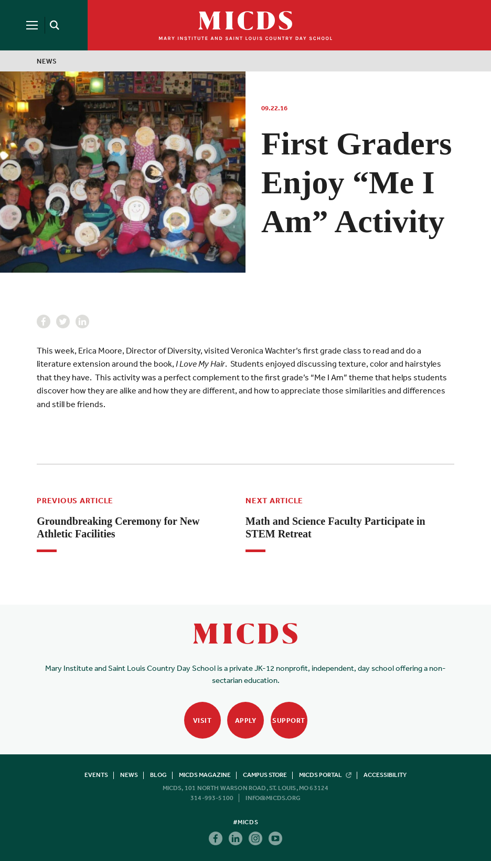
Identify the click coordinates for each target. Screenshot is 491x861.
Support (288, 720)
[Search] (53, 25)
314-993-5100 (211, 798)
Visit (202, 720)
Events (96, 775)
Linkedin (82, 321)
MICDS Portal (325, 775)
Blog (158, 775)
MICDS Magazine (205, 775)
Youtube (275, 838)
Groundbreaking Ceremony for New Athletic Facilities (118, 527)
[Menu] (32, 25)
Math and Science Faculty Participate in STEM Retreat (335, 527)
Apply (246, 720)
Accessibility (385, 775)
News (47, 61)
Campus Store (265, 775)
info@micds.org (273, 798)
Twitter (63, 321)
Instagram (255, 838)
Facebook (43, 321)
